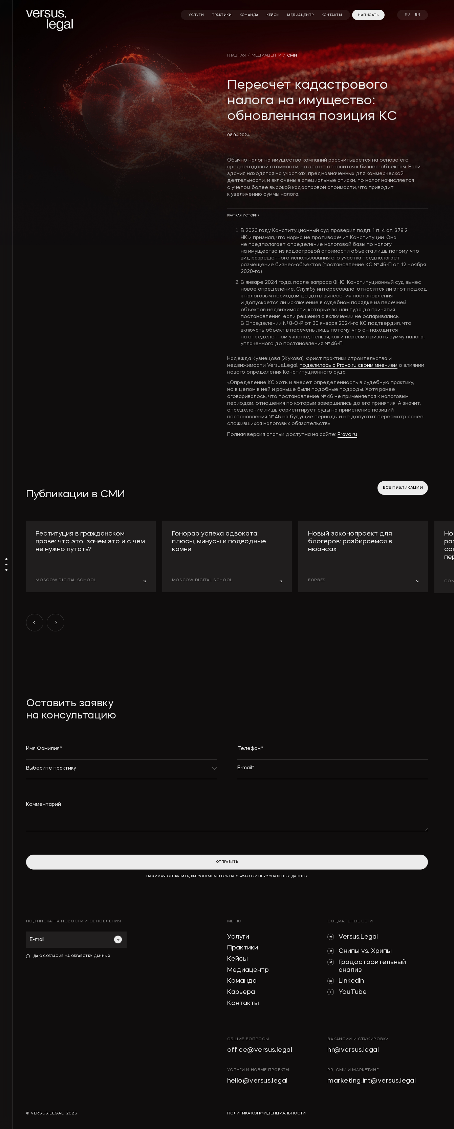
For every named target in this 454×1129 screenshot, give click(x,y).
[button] (35, 622)
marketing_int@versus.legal (371, 1081)
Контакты (243, 1003)
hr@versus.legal (353, 1050)
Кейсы (237, 959)
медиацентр (266, 56)
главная (236, 56)
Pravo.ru (347, 434)
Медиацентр (248, 970)
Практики (242, 948)
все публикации (403, 488)
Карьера (241, 992)
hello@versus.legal (257, 1081)
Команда (242, 981)
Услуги (238, 937)
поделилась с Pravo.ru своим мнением (348, 365)
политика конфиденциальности (266, 1113)
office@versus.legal (260, 1050)
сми (292, 56)
